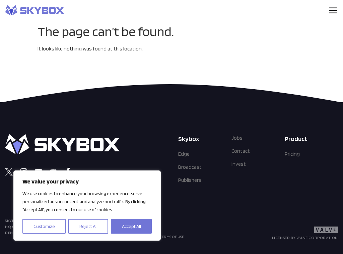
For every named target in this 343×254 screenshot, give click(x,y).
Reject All (88, 226)
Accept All (131, 226)
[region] (87, 205)
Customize (44, 226)
